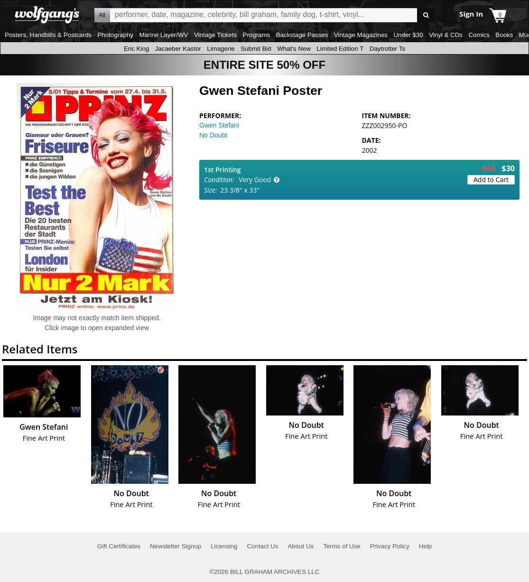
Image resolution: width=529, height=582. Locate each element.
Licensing (224, 546)
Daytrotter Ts (387, 48)
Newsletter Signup (175, 546)
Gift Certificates (118, 546)
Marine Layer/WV (163, 34)
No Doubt (213, 135)
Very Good (255, 179)
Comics (478, 34)
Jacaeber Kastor (178, 48)
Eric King (136, 48)
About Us (301, 546)
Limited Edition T (339, 48)
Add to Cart (491, 179)
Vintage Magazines (361, 34)
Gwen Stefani (219, 125)
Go (426, 15)
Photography (115, 34)
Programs (256, 34)
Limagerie (221, 48)
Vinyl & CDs (446, 34)
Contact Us (262, 546)
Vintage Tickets (215, 34)
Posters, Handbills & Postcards (48, 34)
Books (504, 34)
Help (425, 546)
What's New (294, 48)
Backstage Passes (302, 34)
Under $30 (408, 34)
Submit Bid (256, 48)
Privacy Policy (389, 546)
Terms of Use (342, 546)
